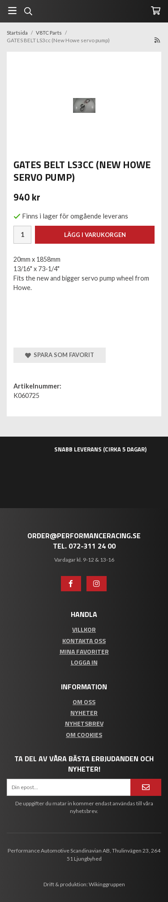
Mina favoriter (84, 651)
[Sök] (28, 11)
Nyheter (84, 712)
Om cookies (84, 734)
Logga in (84, 662)
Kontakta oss (84, 640)
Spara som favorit (59, 354)
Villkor (84, 629)
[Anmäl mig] (145, 787)
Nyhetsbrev (84, 723)
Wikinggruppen (107, 884)
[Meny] (12, 10)
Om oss (84, 701)
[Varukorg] (156, 10)
